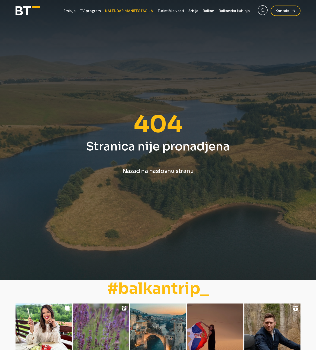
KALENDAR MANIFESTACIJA (129, 10)
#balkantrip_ (158, 288)
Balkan (208, 10)
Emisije (69, 10)
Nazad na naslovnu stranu (158, 171)
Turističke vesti (171, 10)
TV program (90, 10)
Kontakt (285, 10)
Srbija (193, 10)
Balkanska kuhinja (234, 10)
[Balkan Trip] (28, 10)
